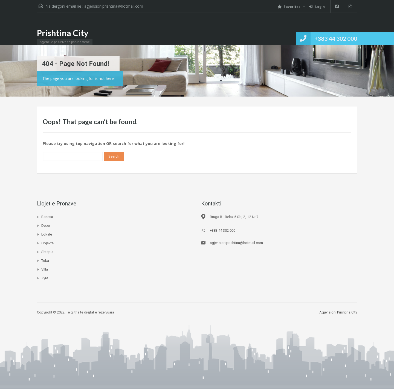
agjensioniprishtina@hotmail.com (113, 6)
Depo (45, 225)
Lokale (46, 234)
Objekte (47, 243)
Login (316, 6)
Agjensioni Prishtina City (338, 312)
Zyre (44, 278)
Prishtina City (62, 33)
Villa (44, 269)
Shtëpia (47, 252)
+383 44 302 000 (335, 38)
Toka (45, 261)
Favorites (288, 6)
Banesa (47, 217)
